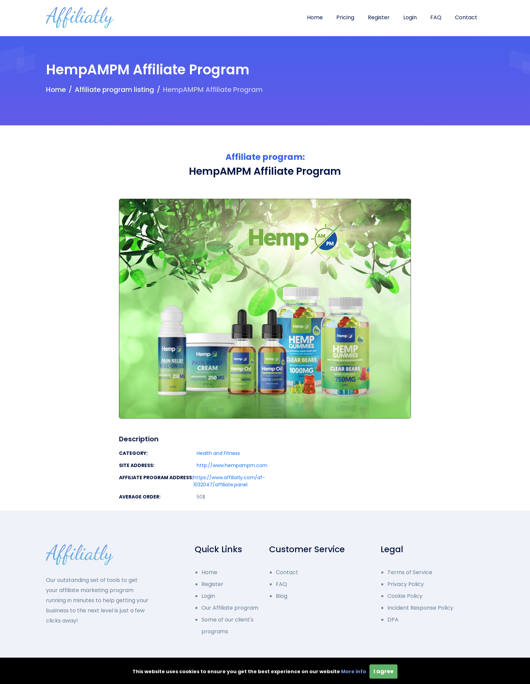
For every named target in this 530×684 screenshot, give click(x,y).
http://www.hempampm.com (232, 465)
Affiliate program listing (114, 89)
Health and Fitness (218, 453)
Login (410, 17)
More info (353, 671)
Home (315, 17)
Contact (466, 17)
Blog (281, 596)
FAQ (435, 17)
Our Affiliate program (229, 608)
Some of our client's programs (227, 625)
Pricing (345, 17)
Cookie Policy (405, 596)
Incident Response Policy (420, 608)
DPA (393, 620)
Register (379, 17)
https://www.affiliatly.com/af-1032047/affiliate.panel (229, 481)
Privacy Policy (405, 584)
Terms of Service (409, 572)
